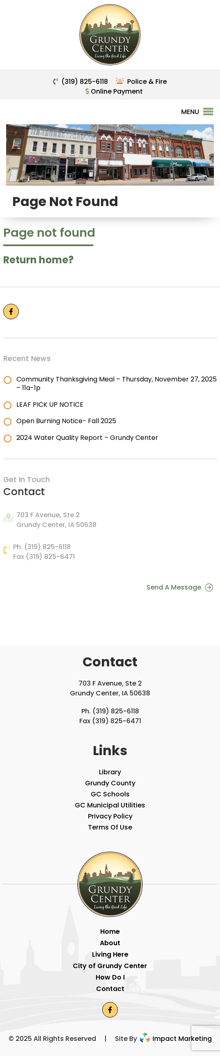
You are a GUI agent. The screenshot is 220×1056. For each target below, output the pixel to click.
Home (110, 931)
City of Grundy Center (110, 966)
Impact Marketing (175, 1038)
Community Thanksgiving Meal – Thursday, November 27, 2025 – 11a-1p (116, 383)
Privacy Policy (110, 816)
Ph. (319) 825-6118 (42, 547)
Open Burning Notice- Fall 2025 (66, 421)
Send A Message (179, 587)
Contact (110, 988)
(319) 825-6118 (84, 81)
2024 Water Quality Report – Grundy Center (87, 437)
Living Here (110, 954)
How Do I (110, 977)
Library (110, 772)
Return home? (38, 260)
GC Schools (110, 794)
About (110, 943)
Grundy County (110, 783)
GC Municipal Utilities (110, 805)
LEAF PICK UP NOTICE (49, 404)
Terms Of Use (110, 827)
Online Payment (114, 91)
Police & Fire (147, 81)
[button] (190, 112)
